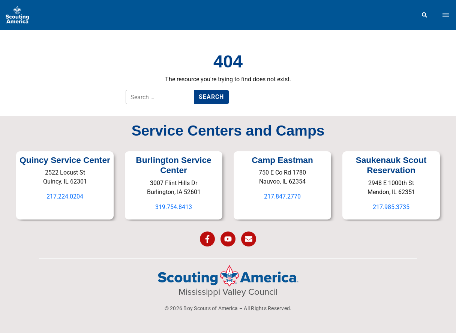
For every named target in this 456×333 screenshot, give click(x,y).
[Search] (424, 15)
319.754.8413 (173, 207)
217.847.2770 (282, 196)
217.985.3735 (391, 207)
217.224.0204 (64, 196)
